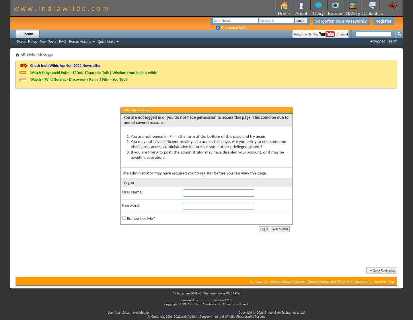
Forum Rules (27, 42)
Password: (131, 205)
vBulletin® (206, 300)
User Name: (132, 192)
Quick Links (106, 42)
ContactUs (372, 13)
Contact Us (259, 281)
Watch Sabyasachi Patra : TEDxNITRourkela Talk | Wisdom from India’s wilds (93, 72)
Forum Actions (80, 42)
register (206, 173)
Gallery (353, 13)
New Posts (48, 42)
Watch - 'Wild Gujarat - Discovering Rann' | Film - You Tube (78, 79)
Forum (27, 34)
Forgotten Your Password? (341, 21)
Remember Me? (231, 28)
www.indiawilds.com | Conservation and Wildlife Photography (320, 281)
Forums (335, 13)
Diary (318, 13)
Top (391, 281)
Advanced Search (383, 41)
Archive (380, 281)
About (301, 13)
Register (383, 21)
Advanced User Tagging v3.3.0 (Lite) (175, 313)
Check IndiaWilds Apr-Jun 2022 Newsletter (65, 65)
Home (284, 13)
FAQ (62, 42)
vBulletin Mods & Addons (220, 313)
